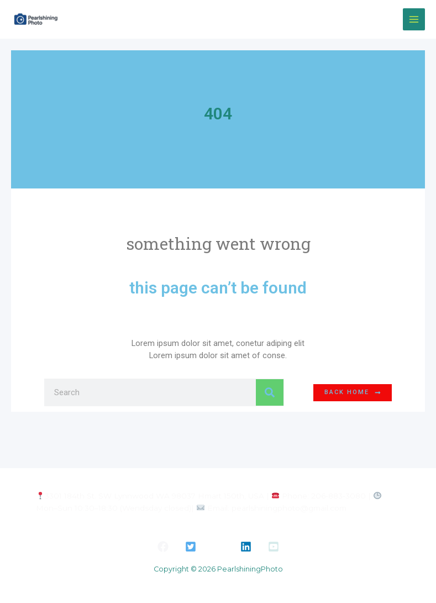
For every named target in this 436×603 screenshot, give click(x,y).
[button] (163, 547)
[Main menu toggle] (414, 19)
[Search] (269, 392)
